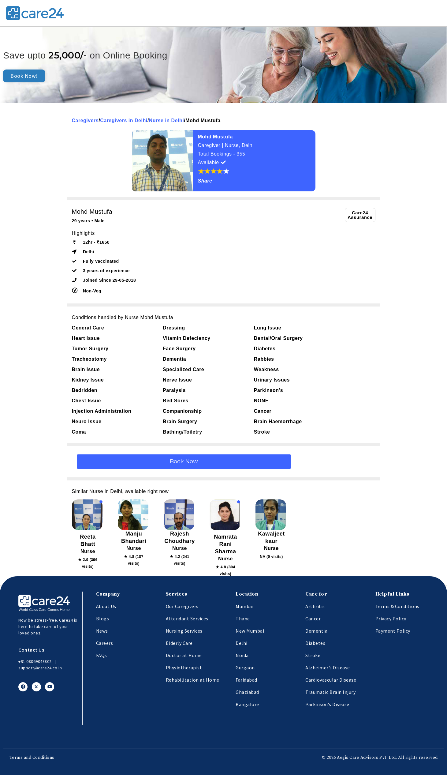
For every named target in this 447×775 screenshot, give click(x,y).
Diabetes (315, 643)
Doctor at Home (184, 655)
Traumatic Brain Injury (330, 692)
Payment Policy (392, 631)
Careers (104, 643)
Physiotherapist (184, 667)
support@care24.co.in (40, 668)
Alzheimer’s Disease (327, 667)
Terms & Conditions (397, 606)
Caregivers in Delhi (123, 120)
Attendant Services (187, 618)
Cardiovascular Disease (330, 680)
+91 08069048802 (35, 661)
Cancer (313, 618)
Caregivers (85, 120)
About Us (106, 606)
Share (205, 180)
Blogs (102, 618)
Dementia (316, 631)
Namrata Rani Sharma (225, 544)
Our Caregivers (182, 606)
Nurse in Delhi (166, 120)
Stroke (312, 655)
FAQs (101, 655)
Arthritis (315, 606)
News (102, 631)
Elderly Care (179, 643)
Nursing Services (184, 631)
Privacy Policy (390, 618)
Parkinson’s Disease (327, 704)
